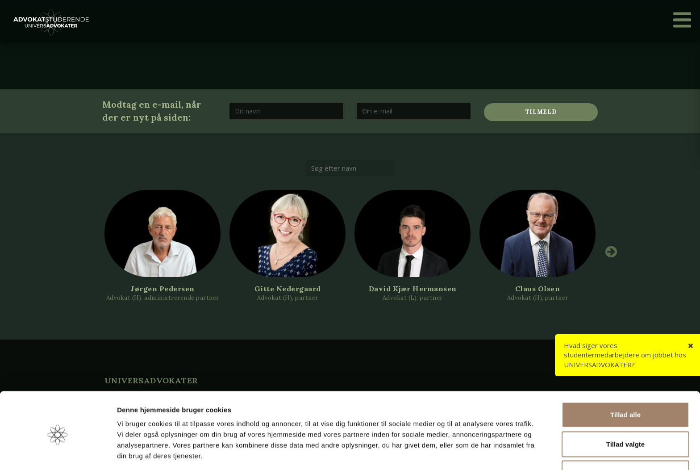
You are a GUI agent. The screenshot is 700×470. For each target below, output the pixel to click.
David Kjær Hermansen (413, 288)
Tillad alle (625, 382)
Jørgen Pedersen (162, 288)
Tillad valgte (625, 411)
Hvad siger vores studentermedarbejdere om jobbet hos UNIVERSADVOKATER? (625, 355)
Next (611, 251)
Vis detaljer (464, 452)
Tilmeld (541, 112)
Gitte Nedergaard (287, 288)
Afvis (625, 441)
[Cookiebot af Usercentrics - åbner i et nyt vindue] (58, 452)
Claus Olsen (537, 288)
